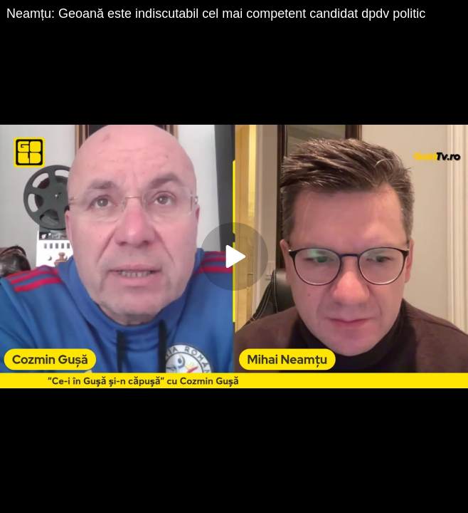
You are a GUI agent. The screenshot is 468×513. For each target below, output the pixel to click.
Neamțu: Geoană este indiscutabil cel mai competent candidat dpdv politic (215, 13)
